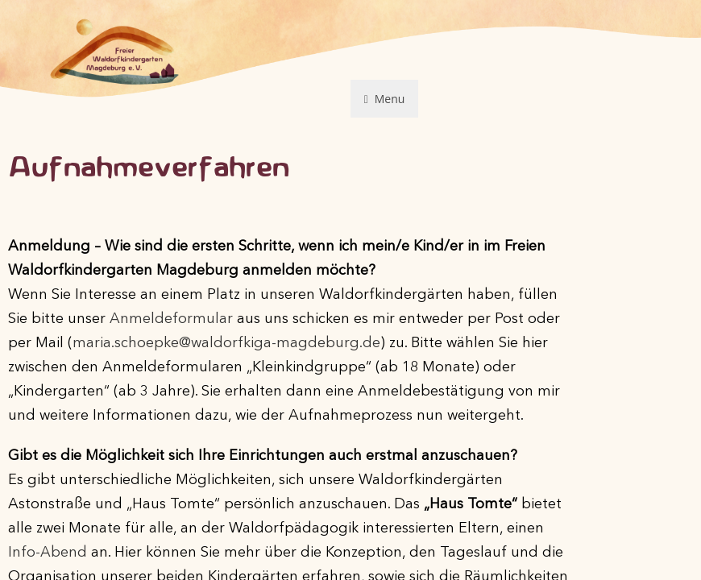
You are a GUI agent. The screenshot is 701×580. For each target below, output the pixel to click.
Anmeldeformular (171, 319)
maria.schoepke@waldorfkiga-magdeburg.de (226, 343)
